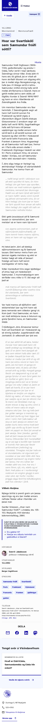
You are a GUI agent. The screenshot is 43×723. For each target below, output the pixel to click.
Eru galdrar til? (13, 532)
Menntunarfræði (25, 31)
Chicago (5, 618)
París (5, 587)
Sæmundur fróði (10, 581)
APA (10, 618)
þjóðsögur (32, 592)
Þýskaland (29, 587)
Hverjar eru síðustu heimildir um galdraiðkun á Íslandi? (21, 535)
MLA (14, 618)
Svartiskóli (26, 581)
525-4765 (10, 707)
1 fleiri (6, 35)
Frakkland (16, 587)
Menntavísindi (8, 31)
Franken (19, 592)
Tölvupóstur (15, 712)
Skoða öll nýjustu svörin (21, 680)
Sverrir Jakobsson (17, 552)
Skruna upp (9, 718)
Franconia (7, 592)
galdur (6, 598)
